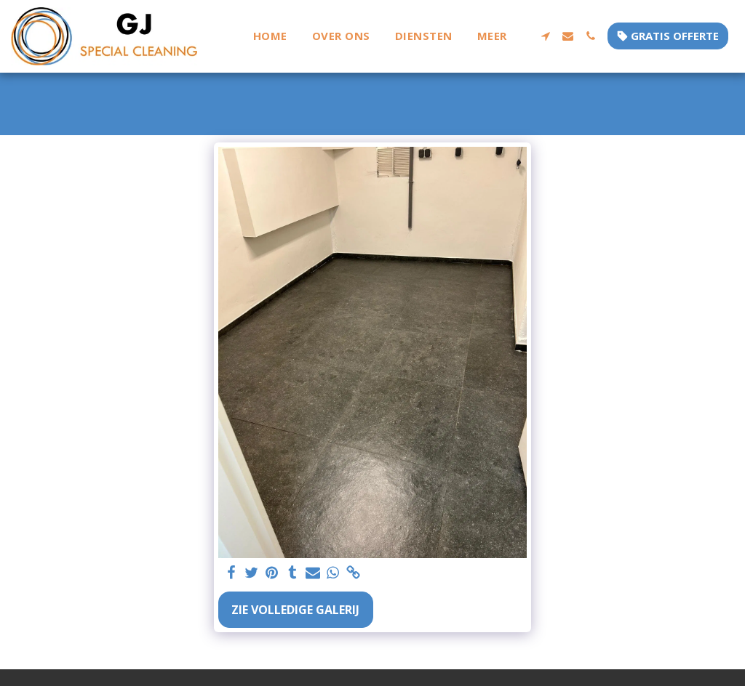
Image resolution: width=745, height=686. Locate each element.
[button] (545, 36)
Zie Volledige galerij (295, 610)
